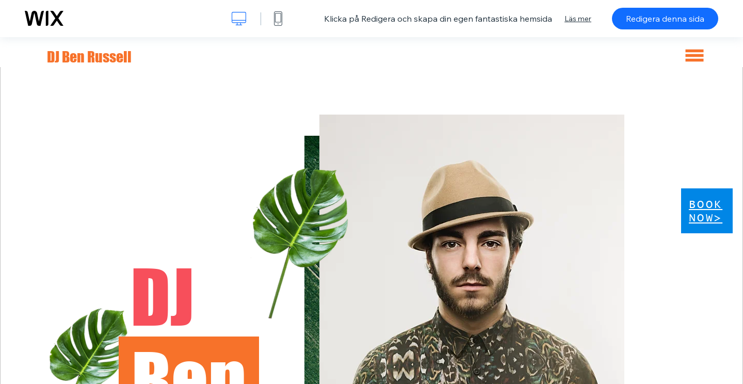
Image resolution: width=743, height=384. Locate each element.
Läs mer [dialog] (577, 18)
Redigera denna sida (665, 18)
